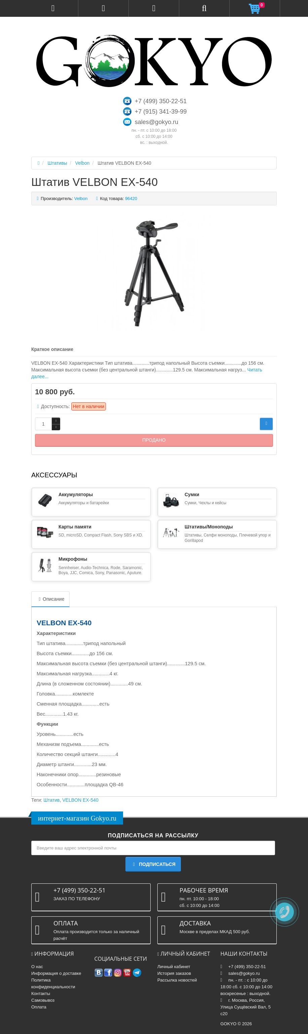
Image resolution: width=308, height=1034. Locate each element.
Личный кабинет (173, 966)
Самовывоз (42, 1000)
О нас (37, 966)
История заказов (174, 973)
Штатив (51, 800)
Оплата (38, 1006)
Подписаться (153, 864)
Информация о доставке (56, 973)
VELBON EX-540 (80, 800)
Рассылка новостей (177, 980)
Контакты (40, 993)
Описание (50, 599)
